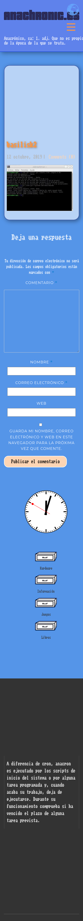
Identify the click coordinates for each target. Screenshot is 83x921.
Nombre (41, 362)
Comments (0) (60, 157)
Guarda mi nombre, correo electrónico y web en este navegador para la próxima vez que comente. (41, 440)
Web (41, 403)
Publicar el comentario (35, 461)
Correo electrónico (41, 382)
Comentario (41, 282)
